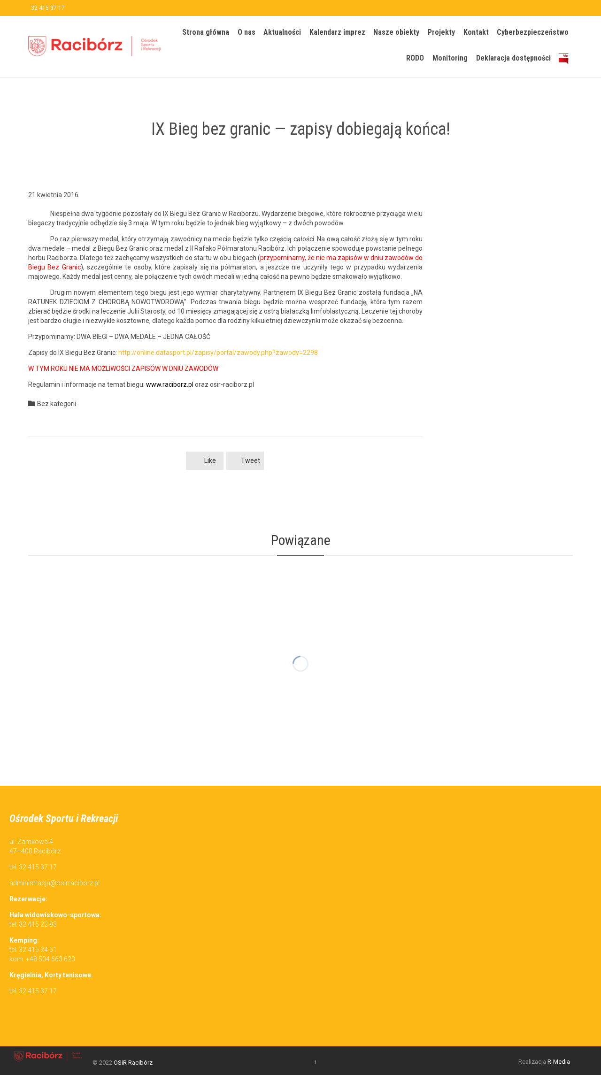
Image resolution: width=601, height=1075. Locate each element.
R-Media (558, 1061)
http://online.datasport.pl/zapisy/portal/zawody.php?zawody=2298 (218, 352)
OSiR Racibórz (133, 1062)
